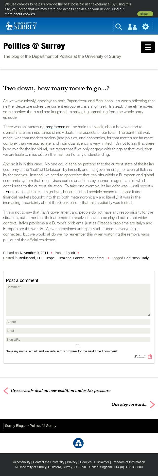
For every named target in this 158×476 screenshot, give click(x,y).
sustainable (15, 192)
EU (39, 258)
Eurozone (64, 258)
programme (56, 127)
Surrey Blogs (15, 426)
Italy (145, 258)
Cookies (86, 462)
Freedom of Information (128, 462)
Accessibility (22, 462)
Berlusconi (27, 258)
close (144, 14)
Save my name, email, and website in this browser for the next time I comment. (62, 351)
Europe (49, 258)
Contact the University (48, 462)
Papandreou (96, 258)
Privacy (72, 462)
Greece (79, 258)
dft (73, 253)
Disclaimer (101, 462)
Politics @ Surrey (34, 45)
